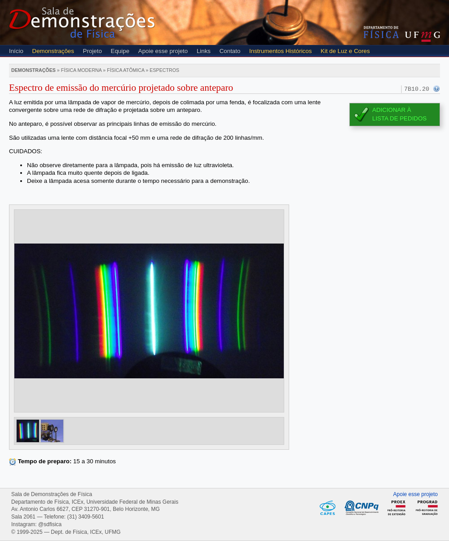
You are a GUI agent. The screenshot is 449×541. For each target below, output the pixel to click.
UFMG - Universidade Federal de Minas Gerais (422, 36)
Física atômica (125, 70)
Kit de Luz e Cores (345, 51)
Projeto (92, 51)
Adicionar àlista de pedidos (399, 114)
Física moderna (81, 70)
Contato (230, 51)
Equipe (120, 51)
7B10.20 (416, 89)
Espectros (164, 70)
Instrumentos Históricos (280, 51)
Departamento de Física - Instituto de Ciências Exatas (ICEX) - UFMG (381, 32)
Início (16, 51)
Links (204, 51)
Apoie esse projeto (163, 51)
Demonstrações (53, 51)
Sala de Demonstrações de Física (82, 22)
